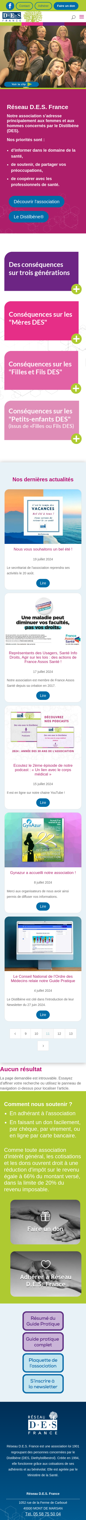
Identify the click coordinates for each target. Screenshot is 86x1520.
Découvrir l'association (36, 201)
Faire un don (66, 6)
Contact (24, 6)
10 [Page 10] (36, 1033)
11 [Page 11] (48, 1033)
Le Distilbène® (29, 216)
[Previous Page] (15, 1034)
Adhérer (43, 6)
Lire (43, 583)
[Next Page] (43, 1046)
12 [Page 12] (59, 1033)
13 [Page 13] (71, 1033)
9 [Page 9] (26, 1033)
